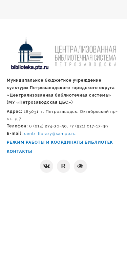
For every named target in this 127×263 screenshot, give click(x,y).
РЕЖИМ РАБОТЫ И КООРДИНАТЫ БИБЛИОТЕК (60, 142)
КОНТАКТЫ (19, 151)
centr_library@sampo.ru (50, 133)
